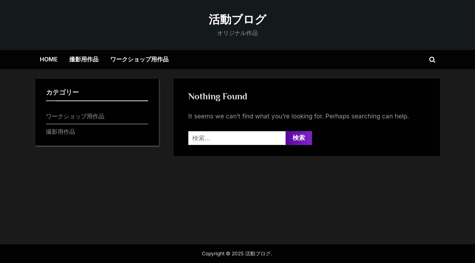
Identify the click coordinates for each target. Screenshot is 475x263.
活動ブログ (237, 19)
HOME (49, 59)
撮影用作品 (84, 59)
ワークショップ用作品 (139, 59)
